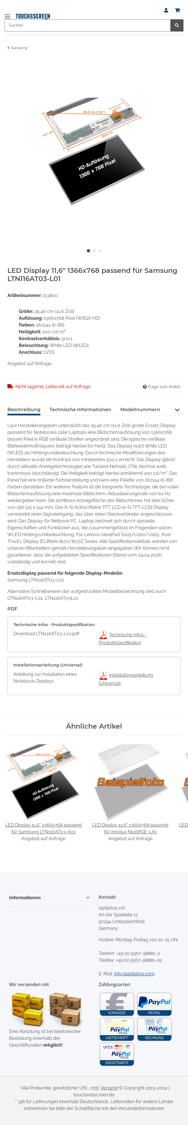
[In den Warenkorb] (11, 63)
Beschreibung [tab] (23, 409)
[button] (166, 10)
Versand (109, 1088)
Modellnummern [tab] (140, 409)
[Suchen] (88, 25)
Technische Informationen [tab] (80, 409)
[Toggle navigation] (7, 14)
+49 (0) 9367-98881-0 (138, 953)
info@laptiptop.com (134, 973)
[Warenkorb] (177, 10)
